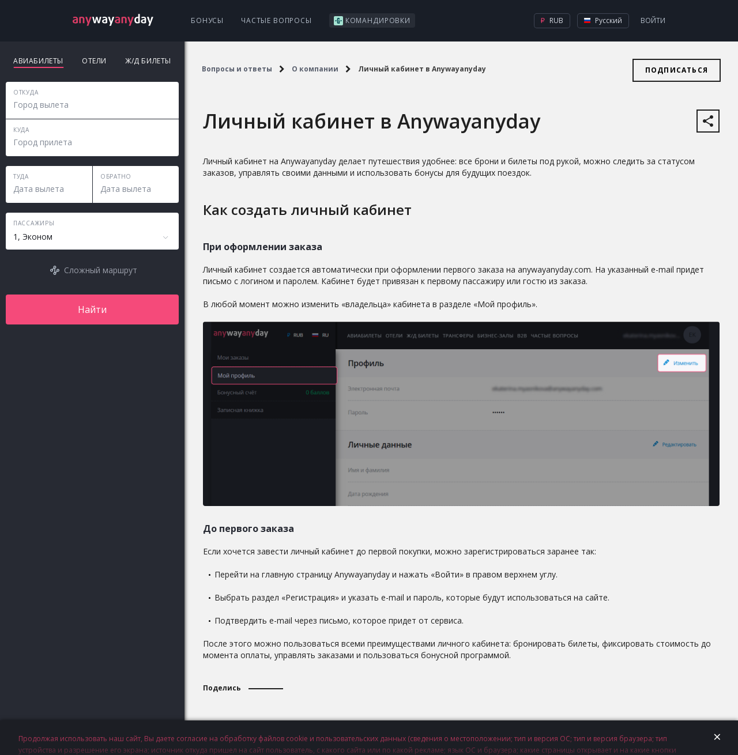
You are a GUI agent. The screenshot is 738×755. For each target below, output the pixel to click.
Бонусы (207, 20)
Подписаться (676, 70)
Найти (92, 309)
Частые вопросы (276, 20)
